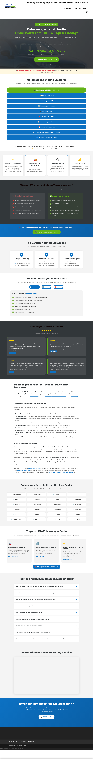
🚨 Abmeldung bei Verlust (46, 127)
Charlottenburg (16, 502)
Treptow (56, 523)
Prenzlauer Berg (16, 528)
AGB (17, 750)
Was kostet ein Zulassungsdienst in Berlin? (29, 621)
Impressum (31, 750)
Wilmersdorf (36, 512)
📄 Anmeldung (32, 294)
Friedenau (36, 528)
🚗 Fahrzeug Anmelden (46, 103)
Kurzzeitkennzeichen (66, 3)
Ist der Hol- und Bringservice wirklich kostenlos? (31, 615)
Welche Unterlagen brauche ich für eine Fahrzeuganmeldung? (35, 608)
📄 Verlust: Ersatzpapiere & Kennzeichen (46, 138)
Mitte (76, 502)
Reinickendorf (57, 512)
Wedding (16, 512)
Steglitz (56, 507)
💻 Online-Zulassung (46, 115)
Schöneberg (56, 517)
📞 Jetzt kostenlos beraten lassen (46, 239)
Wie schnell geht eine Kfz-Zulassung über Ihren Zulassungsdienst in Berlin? (40, 595)
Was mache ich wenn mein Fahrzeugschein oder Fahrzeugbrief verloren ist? (40, 647)
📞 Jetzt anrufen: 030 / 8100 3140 (46, 60)
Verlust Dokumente (81, 3)
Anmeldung (31, 3)
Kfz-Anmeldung (34, 403)
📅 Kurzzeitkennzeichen (46, 132)
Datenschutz (23, 750)
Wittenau (77, 528)
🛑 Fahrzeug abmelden (46, 121)
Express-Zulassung (34, 476)
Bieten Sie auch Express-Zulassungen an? (29, 634)
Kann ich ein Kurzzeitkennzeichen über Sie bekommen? (33, 641)
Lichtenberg (76, 512)
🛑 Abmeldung (60, 294)
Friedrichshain (36, 502)
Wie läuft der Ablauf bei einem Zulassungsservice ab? (33, 628)
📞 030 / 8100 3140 (46, 726)
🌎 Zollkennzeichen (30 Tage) (46, 144)
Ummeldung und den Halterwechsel (55, 403)
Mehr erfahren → (32, 301)
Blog (75, 8)
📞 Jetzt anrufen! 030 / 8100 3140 (46, 91)
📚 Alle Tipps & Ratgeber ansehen (46, 575)
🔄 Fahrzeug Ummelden (46, 109)
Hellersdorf (16, 517)
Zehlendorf (77, 517)
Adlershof (56, 528)
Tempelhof (77, 507)
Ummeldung (40, 3)
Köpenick (36, 517)
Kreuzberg (57, 502)
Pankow (36, 523)
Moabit (77, 523)
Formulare (11, 750)
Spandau (36, 507)
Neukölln (16, 507)
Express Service (52, 3)
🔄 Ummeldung (46, 294)
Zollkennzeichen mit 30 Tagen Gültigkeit (61, 480)
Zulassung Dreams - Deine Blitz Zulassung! (11, 758)
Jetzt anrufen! (83, 8)
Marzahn (16, 523)
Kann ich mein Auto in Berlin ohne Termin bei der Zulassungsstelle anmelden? (41, 601)
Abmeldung (68, 8)
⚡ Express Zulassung (46, 97)
